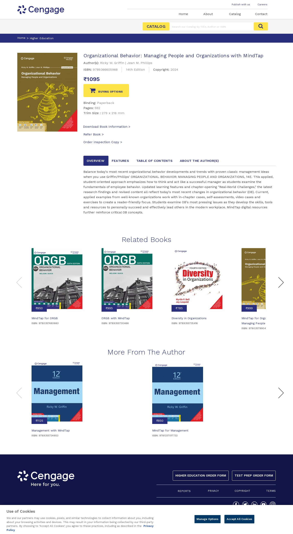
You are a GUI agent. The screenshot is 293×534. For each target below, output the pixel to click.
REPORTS (184, 491)
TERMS (271, 490)
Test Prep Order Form (254, 475)
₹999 (249, 308)
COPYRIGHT (242, 490)
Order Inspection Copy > (102, 142)
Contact (261, 14)
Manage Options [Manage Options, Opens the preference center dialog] (208, 520)
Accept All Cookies (239, 520)
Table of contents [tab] (154, 161)
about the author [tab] (199, 161)
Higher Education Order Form (200, 475)
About (208, 14)
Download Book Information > (106, 127)
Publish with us (241, 4)
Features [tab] (120, 161)
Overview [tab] (95, 161)
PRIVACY (213, 490)
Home (183, 14)
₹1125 (39, 421)
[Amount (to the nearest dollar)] (211, 26)
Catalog (235, 14)
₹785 (179, 308)
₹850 (39, 308)
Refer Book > (93, 134)
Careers (262, 4)
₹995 (109, 308)
